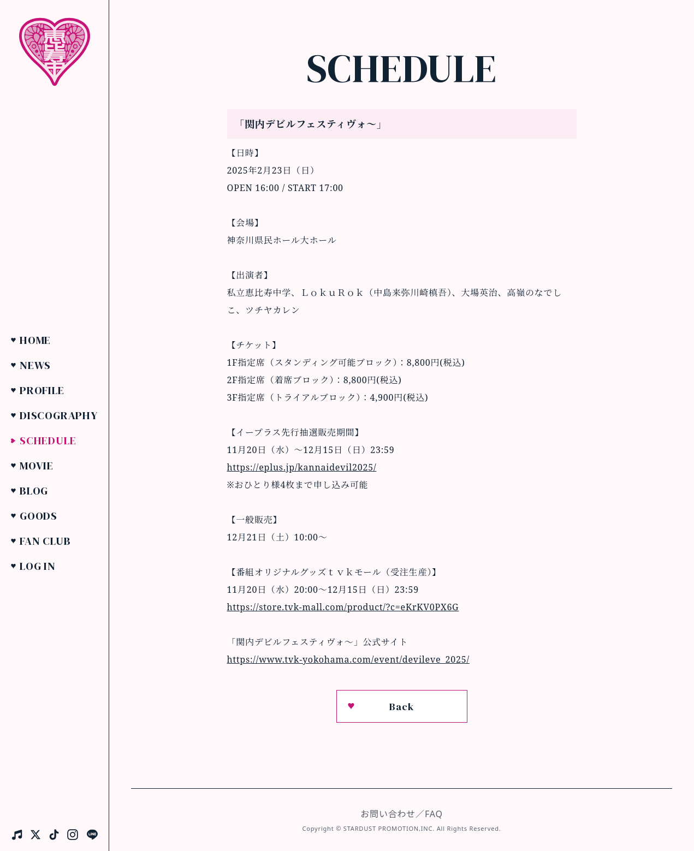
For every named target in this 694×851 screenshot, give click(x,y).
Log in (38, 566)
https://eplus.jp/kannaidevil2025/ (302, 467)
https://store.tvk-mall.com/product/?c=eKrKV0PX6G (343, 607)
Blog (34, 490)
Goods (38, 515)
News (35, 365)
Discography (59, 415)
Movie (37, 465)
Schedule (48, 440)
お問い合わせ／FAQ (401, 814)
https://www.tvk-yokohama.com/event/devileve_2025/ (348, 659)
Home (35, 340)
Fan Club (45, 541)
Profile (42, 390)
